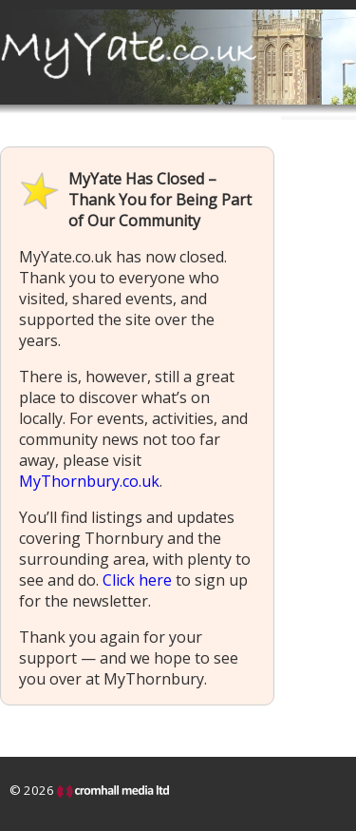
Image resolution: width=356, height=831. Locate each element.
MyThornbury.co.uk (89, 481)
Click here (137, 580)
